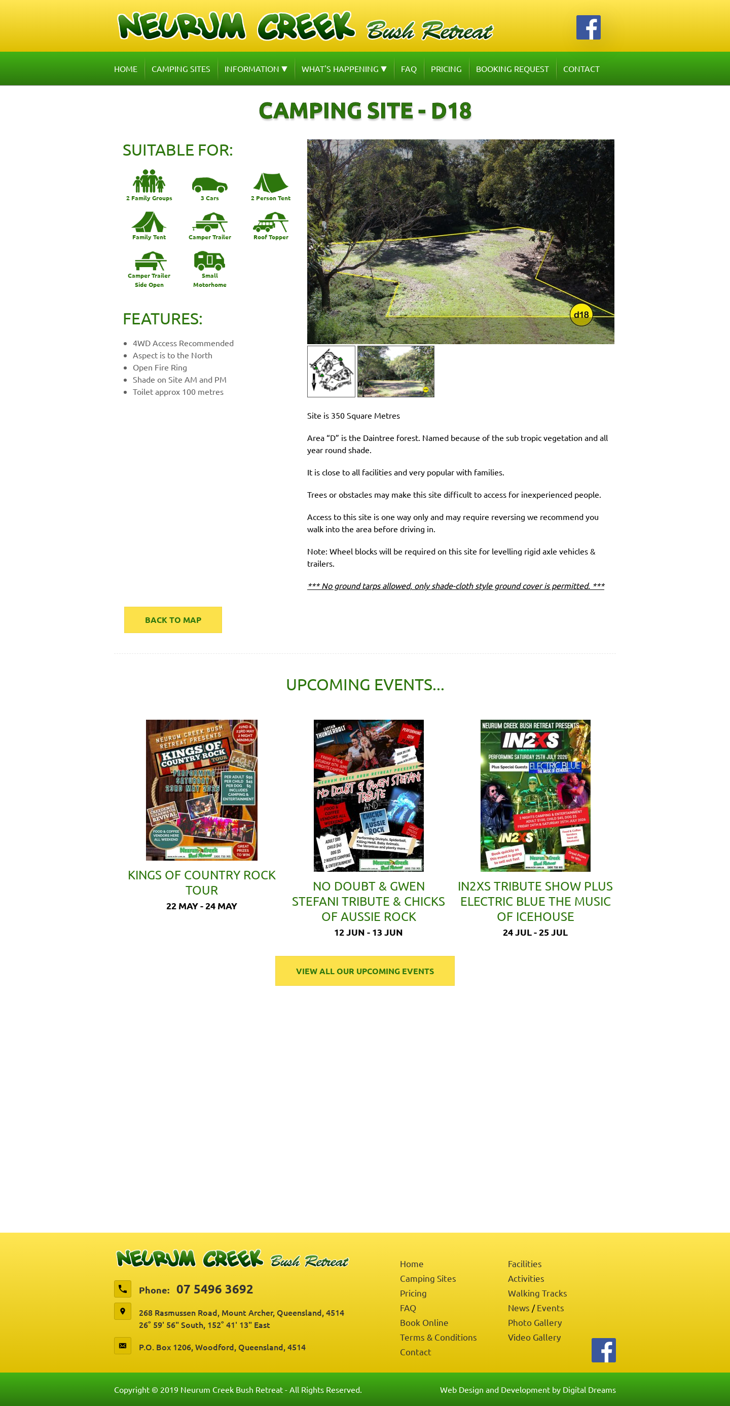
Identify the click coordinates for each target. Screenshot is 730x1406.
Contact (581, 68)
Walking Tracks (537, 1292)
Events (550, 1307)
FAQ (409, 68)
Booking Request (512, 68)
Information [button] (256, 68)
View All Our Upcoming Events (365, 971)
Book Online (424, 1322)
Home (125, 68)
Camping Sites (181, 68)
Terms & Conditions (438, 1336)
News (519, 1307)
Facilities (525, 1263)
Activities (526, 1278)
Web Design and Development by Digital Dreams (528, 1389)
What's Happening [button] (344, 68)
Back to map (173, 619)
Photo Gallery (535, 1322)
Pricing (446, 68)
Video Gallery (534, 1336)
